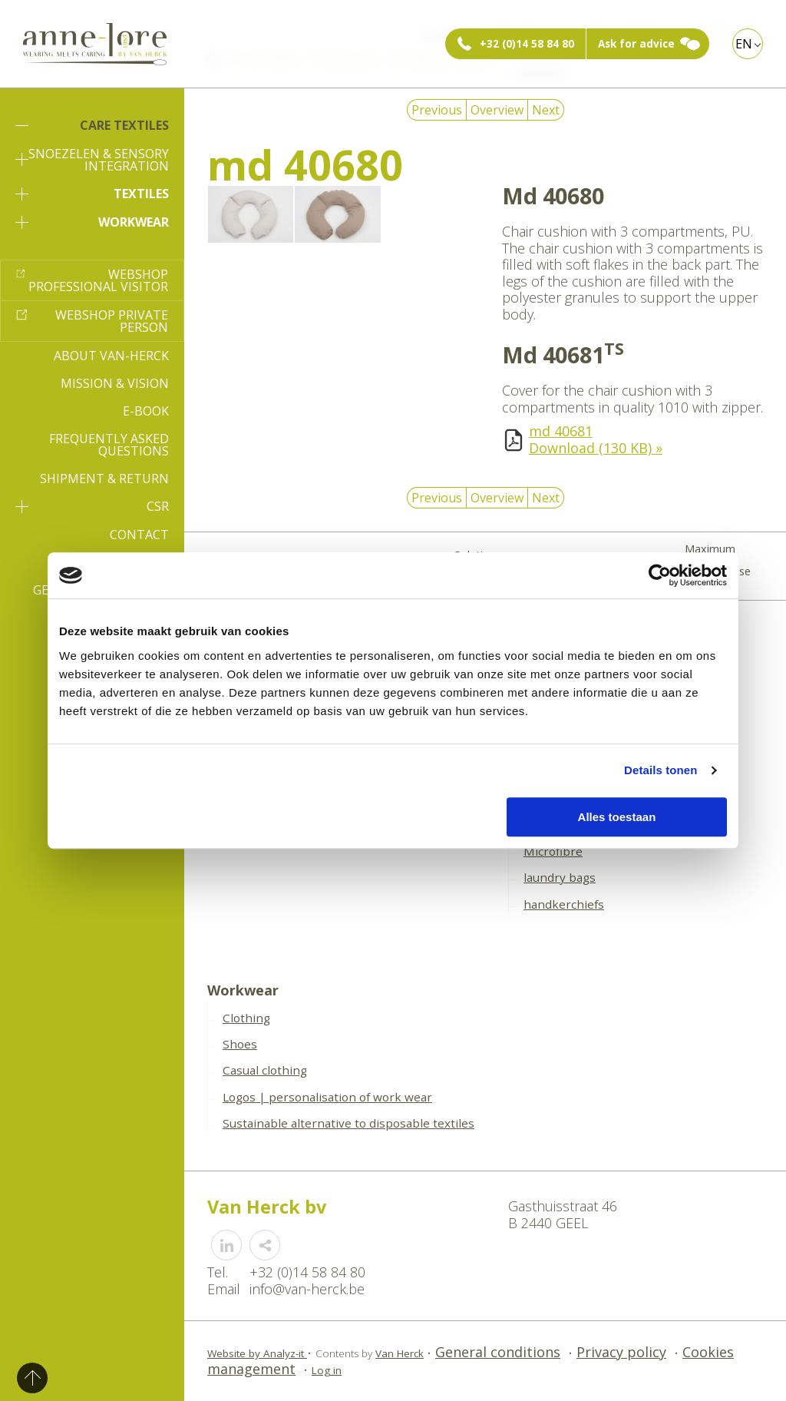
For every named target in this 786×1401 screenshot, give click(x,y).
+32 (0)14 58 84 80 (527, 44)
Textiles (92, 193)
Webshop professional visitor (98, 280)
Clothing (246, 1018)
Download (595, 448)
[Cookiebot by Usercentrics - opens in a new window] (660, 575)
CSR (92, 506)
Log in (327, 1370)
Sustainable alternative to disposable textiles (348, 1123)
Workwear (92, 222)
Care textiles (92, 125)
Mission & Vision (115, 383)
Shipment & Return (104, 478)
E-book (146, 410)
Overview (497, 109)
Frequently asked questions (109, 444)
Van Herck (399, 1353)
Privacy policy (621, 1352)
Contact (139, 534)
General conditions (497, 1352)
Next (546, 109)
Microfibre (553, 851)
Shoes (240, 1044)
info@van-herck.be (307, 1289)
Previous (436, 109)
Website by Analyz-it (257, 1353)
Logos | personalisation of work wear (327, 1097)
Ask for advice (636, 44)
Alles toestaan (617, 816)
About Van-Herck (111, 355)
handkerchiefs (563, 904)
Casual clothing (265, 1070)
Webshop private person (111, 321)
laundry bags (559, 877)
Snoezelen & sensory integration (92, 159)
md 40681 (561, 431)
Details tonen (660, 770)
